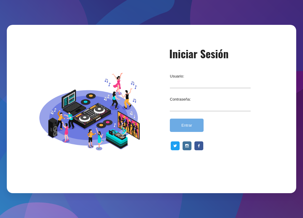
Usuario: (177, 76)
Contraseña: (180, 99)
